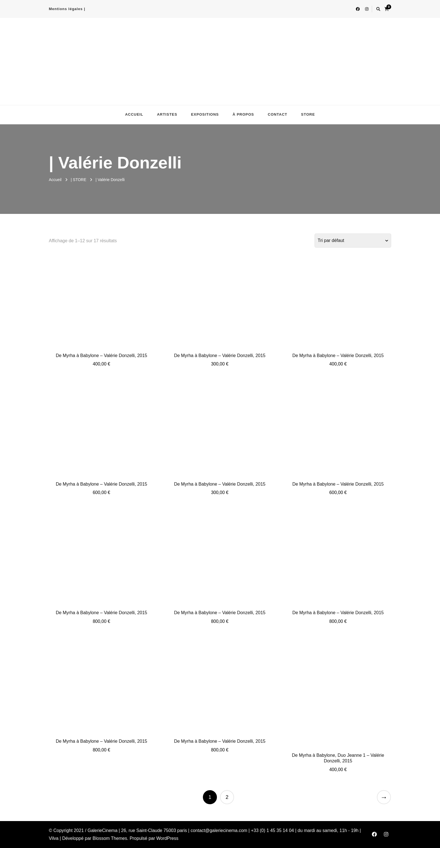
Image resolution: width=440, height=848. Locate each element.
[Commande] (353, 241)
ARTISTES (167, 114)
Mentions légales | (67, 9)
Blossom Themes (110, 838)
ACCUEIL (134, 114)
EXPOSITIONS (205, 114)
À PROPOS (243, 114)
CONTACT (277, 114)
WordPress (167, 838)
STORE (308, 114)
